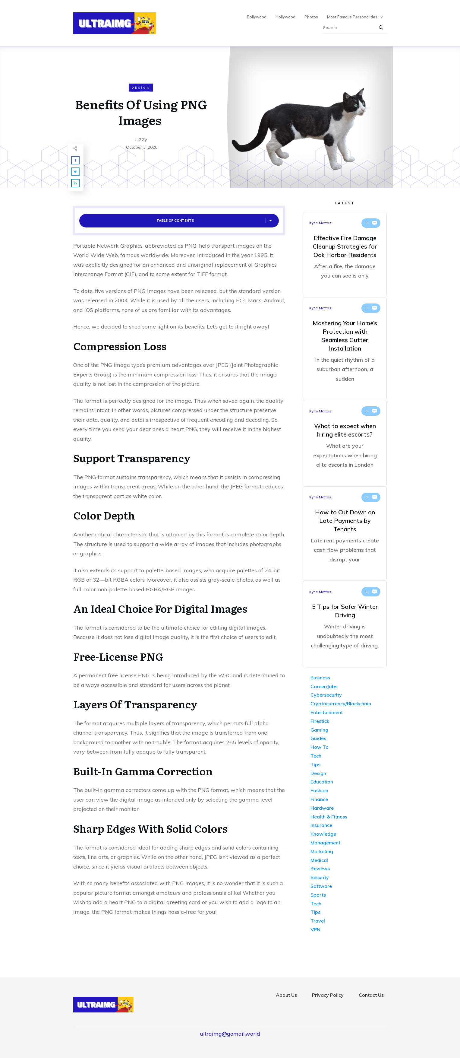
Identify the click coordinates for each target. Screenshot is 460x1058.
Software (321, 886)
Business (320, 678)
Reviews (320, 869)
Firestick (319, 721)
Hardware (322, 808)
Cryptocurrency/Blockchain (340, 704)
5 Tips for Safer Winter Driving (344, 624)
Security (319, 877)
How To (319, 747)
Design (140, 88)
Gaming (319, 730)
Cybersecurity (326, 695)
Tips (315, 764)
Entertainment (326, 712)
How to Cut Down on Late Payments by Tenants (344, 534)
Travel (317, 921)
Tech (315, 756)
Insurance (321, 825)
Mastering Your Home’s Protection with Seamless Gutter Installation (344, 348)
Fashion (319, 790)
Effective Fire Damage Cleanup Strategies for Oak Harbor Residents (344, 254)
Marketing (321, 851)
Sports (318, 895)
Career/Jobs (323, 686)
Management (325, 843)
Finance (319, 799)
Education (321, 782)
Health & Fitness (328, 817)
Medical (319, 860)
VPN (315, 929)
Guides (318, 738)
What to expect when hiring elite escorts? (344, 443)
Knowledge (323, 834)
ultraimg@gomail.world (230, 1033)
